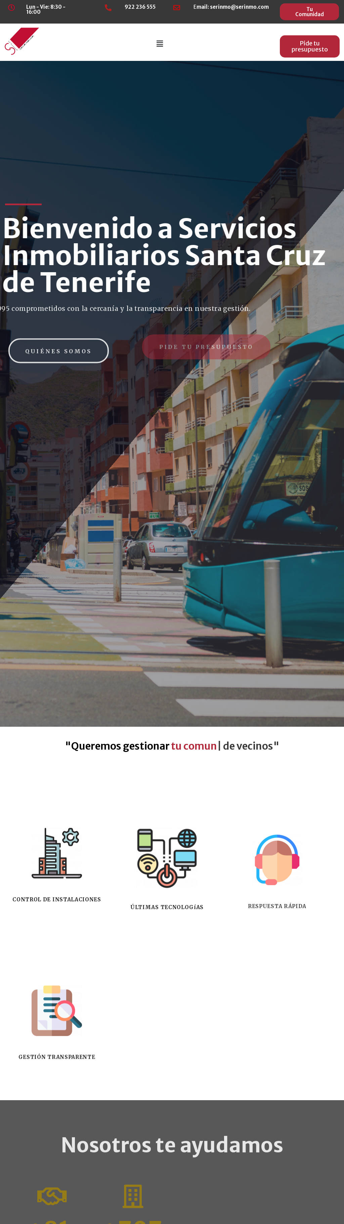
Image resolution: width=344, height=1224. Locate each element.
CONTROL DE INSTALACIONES (56, 1013)
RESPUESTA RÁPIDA (277, 1019)
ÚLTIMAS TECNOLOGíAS (167, 1020)
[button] (309, 11)
